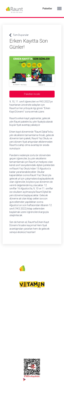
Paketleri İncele (32, 94)
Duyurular (50, 313)
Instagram (8, 302)
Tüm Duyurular (19, 35)
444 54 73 (8, 313)
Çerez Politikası (31, 313)
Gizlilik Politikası (29, 319)
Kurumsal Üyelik (50, 344)
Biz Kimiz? (29, 302)
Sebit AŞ (28, 308)
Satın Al (49, 308)
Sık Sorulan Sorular (51, 319)
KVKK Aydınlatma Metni (30, 335)
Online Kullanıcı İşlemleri (53, 326)
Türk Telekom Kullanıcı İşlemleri (52, 335)
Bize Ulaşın (51, 351)
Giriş (48, 302)
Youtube (7, 308)
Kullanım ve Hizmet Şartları (31, 326)
